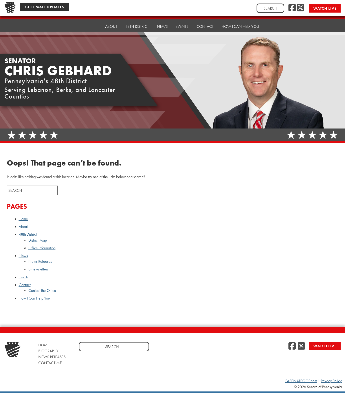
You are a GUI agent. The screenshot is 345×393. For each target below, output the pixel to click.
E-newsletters (38, 269)
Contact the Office (42, 290)
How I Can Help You (240, 26)
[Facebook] (292, 8)
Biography (48, 350)
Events (182, 26)
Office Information (41, 248)
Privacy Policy (331, 380)
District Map (37, 240)
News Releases (40, 261)
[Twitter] (300, 8)
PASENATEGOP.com (301, 380)
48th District (137, 26)
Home (91, 26)
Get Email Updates (44, 6)
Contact (205, 26)
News (162, 26)
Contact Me (50, 362)
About (111, 26)
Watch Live (325, 8)
